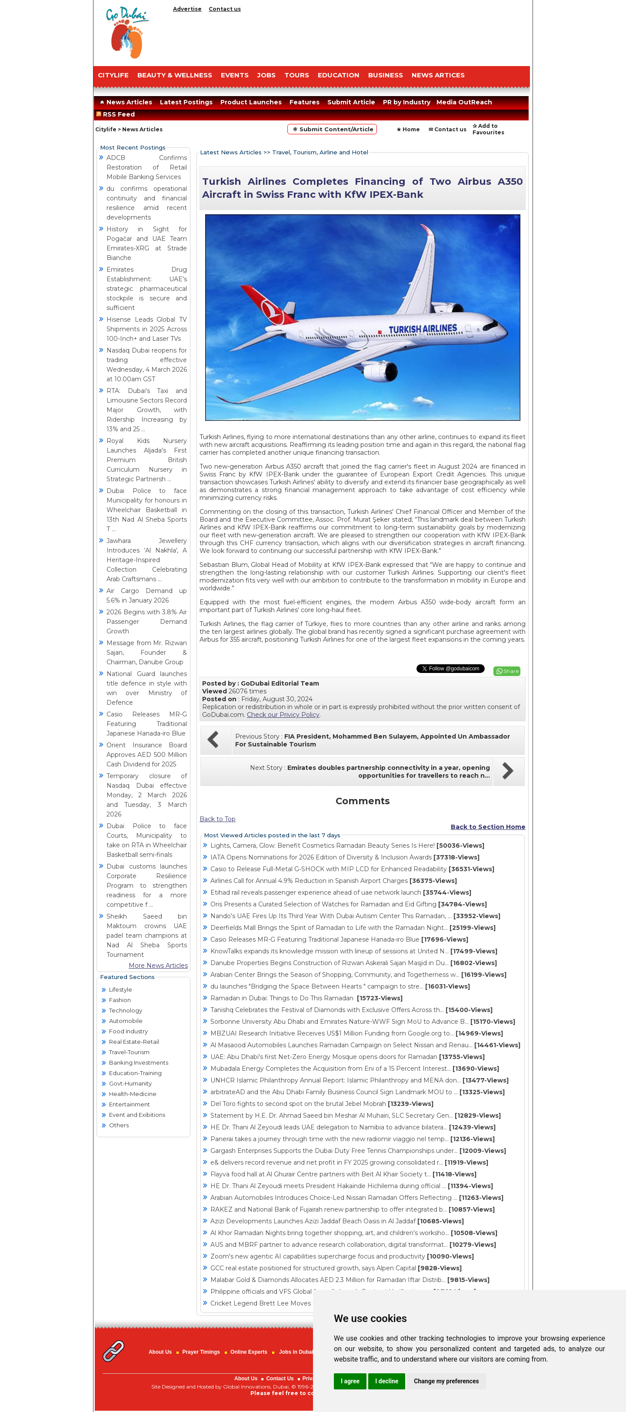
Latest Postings (186, 102)
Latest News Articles (231, 152)
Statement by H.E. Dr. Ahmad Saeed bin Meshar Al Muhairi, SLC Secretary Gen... (355, 1115)
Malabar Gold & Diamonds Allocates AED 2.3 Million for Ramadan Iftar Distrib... (349, 1280)
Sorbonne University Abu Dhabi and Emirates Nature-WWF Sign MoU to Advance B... (362, 1022)
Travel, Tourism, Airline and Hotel (320, 152)
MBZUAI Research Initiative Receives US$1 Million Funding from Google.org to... (356, 1033)
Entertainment (129, 1104)
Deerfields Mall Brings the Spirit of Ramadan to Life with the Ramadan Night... (353, 928)
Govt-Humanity (130, 1083)
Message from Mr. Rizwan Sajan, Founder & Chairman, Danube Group (147, 652)
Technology (125, 1010)
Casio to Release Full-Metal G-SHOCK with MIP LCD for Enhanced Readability (352, 869)
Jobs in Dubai (296, 1352)
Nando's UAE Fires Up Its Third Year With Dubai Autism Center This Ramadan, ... (355, 916)
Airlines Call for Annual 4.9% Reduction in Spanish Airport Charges (333, 881)
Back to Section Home (488, 827)
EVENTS (235, 75)
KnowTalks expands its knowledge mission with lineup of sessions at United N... (353, 951)
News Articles (125, 102)
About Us (160, 1352)
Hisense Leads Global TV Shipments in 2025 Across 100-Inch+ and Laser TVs (147, 329)
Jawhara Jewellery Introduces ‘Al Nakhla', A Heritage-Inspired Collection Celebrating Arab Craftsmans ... (147, 560)
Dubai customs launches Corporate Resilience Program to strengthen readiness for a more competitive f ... (147, 886)
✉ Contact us (447, 129)
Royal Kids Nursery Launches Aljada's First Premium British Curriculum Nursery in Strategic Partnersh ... (147, 460)
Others (119, 1125)
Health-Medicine (132, 1093)
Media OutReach (464, 102)
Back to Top (218, 819)
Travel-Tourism (129, 1052)
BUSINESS (385, 75)
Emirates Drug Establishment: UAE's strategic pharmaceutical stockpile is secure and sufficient (147, 289)
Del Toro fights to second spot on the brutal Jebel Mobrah (321, 1104)
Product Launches (251, 102)
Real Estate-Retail (134, 1041)
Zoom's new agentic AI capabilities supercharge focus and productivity (342, 1256)
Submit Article (351, 102)
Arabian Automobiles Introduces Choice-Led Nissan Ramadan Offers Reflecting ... (356, 1198)
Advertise (187, 9)
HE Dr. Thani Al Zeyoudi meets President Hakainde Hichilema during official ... (351, 1186)
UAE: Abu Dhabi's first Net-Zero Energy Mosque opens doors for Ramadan (347, 1057)
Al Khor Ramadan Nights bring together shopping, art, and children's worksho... (353, 1233)
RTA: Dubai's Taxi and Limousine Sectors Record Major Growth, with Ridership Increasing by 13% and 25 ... (147, 410)
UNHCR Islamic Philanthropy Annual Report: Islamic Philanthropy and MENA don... (359, 1080)
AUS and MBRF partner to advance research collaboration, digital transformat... (353, 1245)
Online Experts (248, 1352)
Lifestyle (120, 989)
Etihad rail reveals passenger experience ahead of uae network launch (340, 892)
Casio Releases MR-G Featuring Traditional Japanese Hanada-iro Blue (147, 723)
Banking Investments (138, 1062)
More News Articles (158, 965)
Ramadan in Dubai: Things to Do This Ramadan (306, 998)
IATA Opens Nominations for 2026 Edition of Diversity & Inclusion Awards (344, 857)
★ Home (408, 129)
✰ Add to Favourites (488, 129)
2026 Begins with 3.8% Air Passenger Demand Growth (147, 621)
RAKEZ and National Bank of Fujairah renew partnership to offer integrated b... (352, 1209)
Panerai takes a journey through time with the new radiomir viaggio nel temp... (352, 1139)
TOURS (296, 75)
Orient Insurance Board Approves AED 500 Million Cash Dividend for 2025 (147, 754)
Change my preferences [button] (446, 1381)
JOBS (266, 75)
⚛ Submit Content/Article (332, 129)
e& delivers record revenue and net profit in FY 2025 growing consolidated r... (349, 1162)
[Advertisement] (350, 37)
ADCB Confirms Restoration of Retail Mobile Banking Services (147, 167)
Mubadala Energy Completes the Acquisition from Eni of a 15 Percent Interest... (354, 1068)
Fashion (120, 999)
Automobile (126, 1020)
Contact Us (279, 1378)
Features (304, 102)
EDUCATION (339, 75)
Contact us (225, 9)
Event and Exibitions (137, 1114)
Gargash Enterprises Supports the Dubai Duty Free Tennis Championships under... (358, 1151)
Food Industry (128, 1031)
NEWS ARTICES (438, 75)
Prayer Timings (201, 1352)
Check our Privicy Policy (283, 715)
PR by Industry (406, 102)
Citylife (106, 129)
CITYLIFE (113, 75)
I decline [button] (386, 1381)
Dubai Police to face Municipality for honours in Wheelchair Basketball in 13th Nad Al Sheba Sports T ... (147, 510)
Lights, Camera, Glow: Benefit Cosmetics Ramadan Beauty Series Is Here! (347, 845)
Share (511, 671)
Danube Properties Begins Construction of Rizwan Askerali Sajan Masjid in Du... (353, 963)
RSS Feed (117, 114)
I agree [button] (350, 1381)
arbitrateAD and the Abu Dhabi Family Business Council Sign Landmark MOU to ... (357, 1092)
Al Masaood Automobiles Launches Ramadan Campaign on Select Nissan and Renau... (365, 1045)
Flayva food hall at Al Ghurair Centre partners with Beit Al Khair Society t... (343, 1174)
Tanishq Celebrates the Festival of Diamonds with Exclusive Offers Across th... (351, 1010)
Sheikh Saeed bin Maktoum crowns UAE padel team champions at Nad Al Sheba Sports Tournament (147, 935)
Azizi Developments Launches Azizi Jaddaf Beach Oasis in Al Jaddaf (337, 1221)
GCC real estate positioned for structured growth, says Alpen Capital (336, 1268)
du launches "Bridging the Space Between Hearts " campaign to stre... (340, 986)
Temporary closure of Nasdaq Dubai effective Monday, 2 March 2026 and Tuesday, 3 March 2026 (147, 795)
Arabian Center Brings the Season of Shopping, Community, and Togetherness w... (358, 975)
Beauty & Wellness (174, 75)
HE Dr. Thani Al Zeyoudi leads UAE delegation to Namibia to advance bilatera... (353, 1127)
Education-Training (135, 1072)
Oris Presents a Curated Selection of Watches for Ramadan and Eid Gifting (348, 904)
